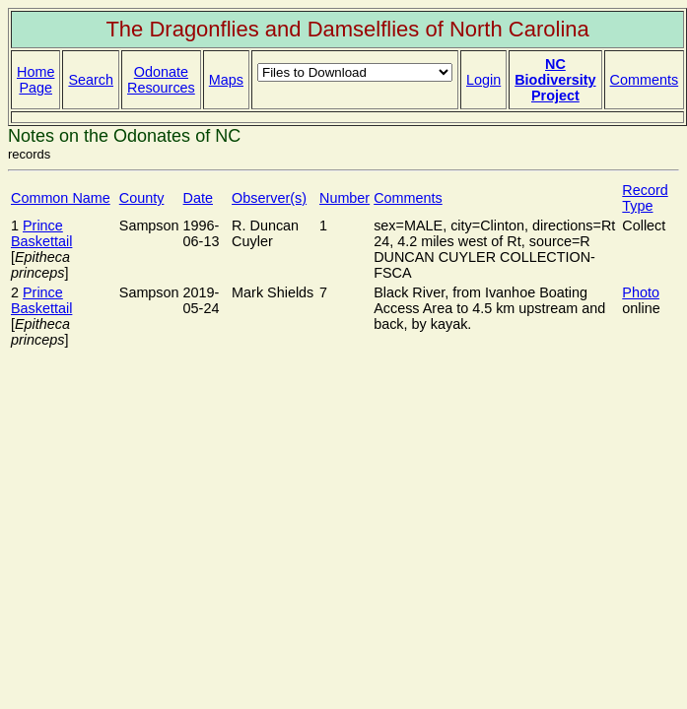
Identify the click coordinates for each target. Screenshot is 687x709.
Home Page (35, 80)
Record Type (644, 198)
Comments (644, 80)
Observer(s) (269, 198)
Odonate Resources (161, 80)
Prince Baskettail (41, 233)
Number (344, 198)
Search (90, 80)
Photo (640, 292)
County (142, 198)
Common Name (60, 198)
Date (198, 198)
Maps (226, 80)
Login (483, 80)
